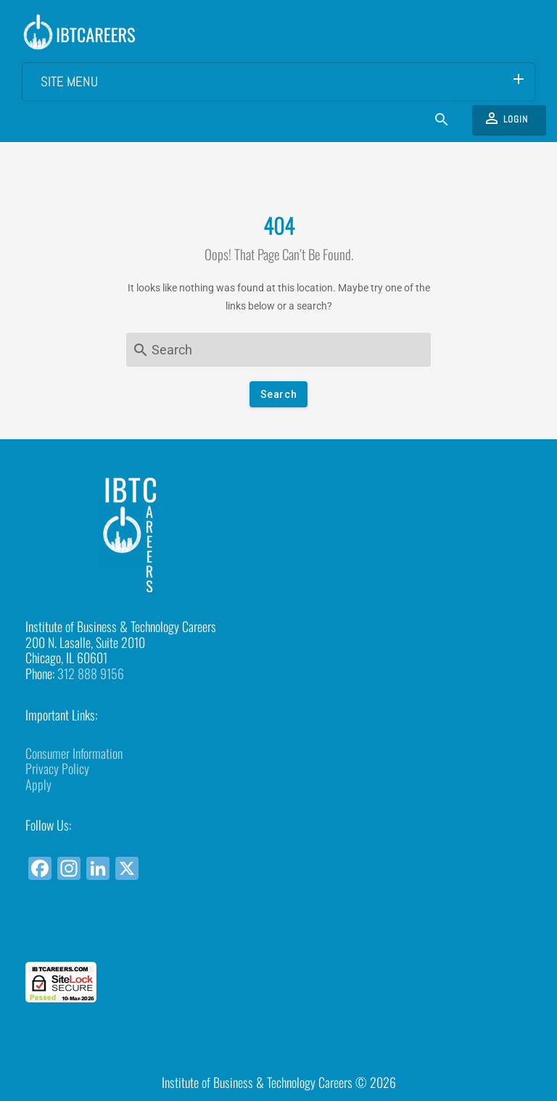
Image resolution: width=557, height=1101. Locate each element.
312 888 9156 (90, 673)
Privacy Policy (57, 768)
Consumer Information (74, 753)
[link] (278, 935)
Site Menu (284, 80)
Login (505, 118)
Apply (38, 784)
